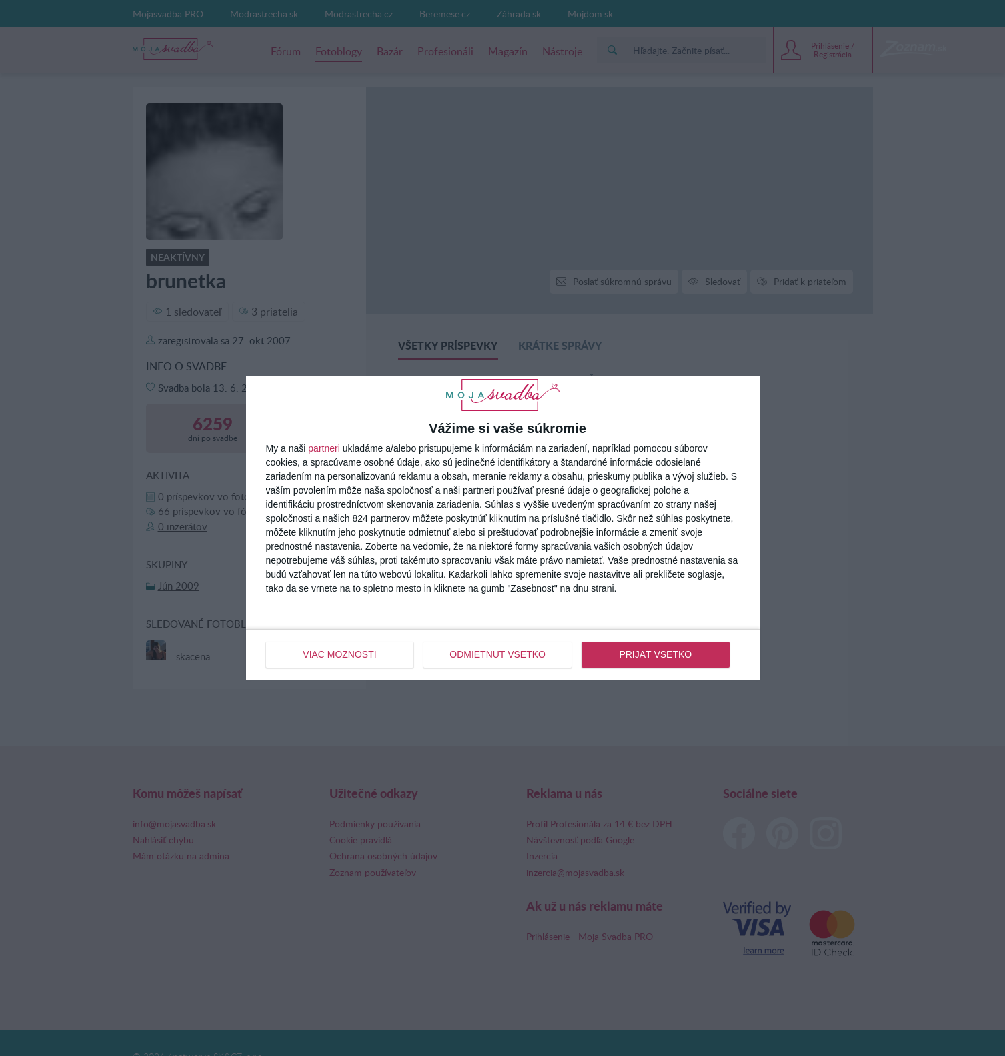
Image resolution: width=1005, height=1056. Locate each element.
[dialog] (503, 528)
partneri (323, 448)
